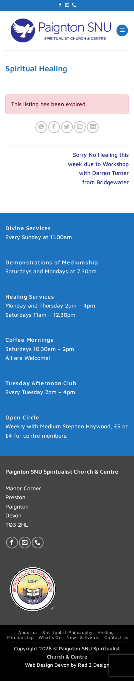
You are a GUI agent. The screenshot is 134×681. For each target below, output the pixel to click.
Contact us (116, 637)
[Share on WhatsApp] (41, 127)
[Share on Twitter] (67, 127)
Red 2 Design (93, 665)
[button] (122, 30)
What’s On (50, 637)
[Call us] (74, 5)
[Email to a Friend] (80, 127)
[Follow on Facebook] (60, 5)
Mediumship (20, 637)
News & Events (83, 637)
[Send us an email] (67, 5)
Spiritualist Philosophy (68, 632)
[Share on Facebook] (54, 127)
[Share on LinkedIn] (93, 127)
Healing (106, 632)
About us (28, 632)
